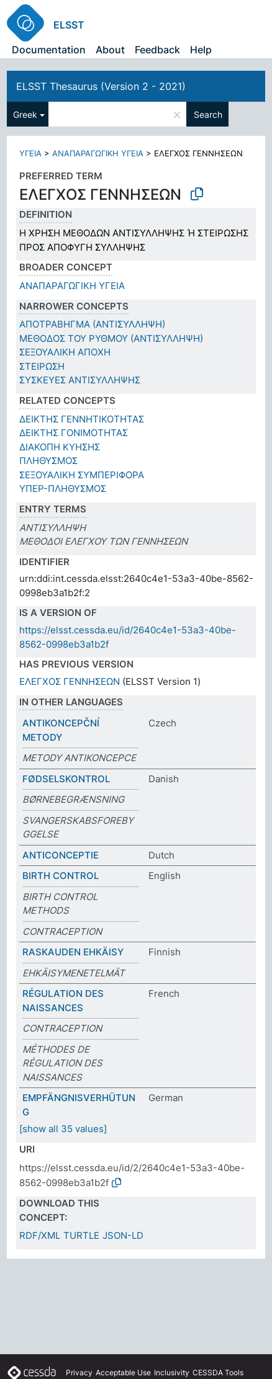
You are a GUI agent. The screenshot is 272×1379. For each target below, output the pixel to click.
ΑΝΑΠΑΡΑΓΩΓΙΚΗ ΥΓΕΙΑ (97, 153)
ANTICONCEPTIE (60, 855)
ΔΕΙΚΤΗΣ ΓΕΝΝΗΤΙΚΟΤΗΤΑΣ (81, 419)
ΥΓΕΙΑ (30, 153)
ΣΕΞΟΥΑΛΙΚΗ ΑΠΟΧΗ (65, 352)
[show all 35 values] (63, 1129)
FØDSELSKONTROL (66, 779)
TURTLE (81, 1235)
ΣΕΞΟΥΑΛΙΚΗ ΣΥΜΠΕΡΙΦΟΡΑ (81, 475)
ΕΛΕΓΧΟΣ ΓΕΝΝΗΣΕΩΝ (69, 681)
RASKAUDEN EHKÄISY (73, 952)
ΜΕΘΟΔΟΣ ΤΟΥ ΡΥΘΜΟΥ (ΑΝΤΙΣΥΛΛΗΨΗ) (111, 338)
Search (208, 114)
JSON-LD (122, 1235)
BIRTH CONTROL (60, 875)
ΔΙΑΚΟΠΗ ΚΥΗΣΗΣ (59, 447)
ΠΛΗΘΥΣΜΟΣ (48, 460)
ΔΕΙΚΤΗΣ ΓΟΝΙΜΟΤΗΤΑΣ (73, 433)
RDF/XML (39, 1235)
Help (201, 49)
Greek (25, 114)
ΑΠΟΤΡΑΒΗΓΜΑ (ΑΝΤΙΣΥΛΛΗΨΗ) (92, 324)
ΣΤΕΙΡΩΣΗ (42, 366)
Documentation (49, 49)
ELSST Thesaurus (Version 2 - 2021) (101, 86)
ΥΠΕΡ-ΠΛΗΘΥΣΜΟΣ (62, 488)
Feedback (157, 49)
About (110, 49)
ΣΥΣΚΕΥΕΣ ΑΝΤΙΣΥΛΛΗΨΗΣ (79, 380)
